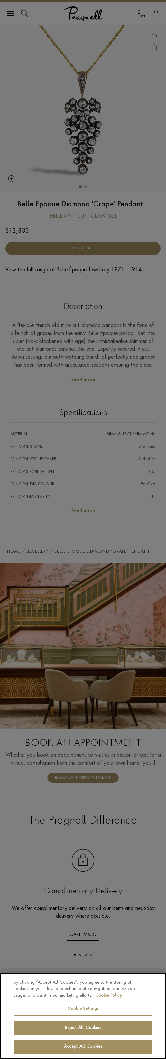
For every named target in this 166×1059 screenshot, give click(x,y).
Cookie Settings (83, 1009)
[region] (83, 1016)
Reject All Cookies (83, 1028)
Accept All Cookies (83, 1046)
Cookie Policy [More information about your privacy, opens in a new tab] (108, 995)
